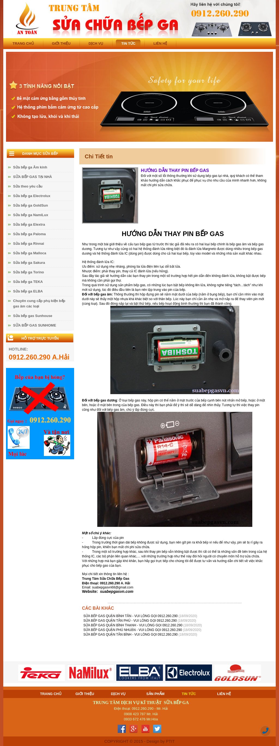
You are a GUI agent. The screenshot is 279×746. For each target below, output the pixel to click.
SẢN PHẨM (155, 694)
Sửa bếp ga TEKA (28, 282)
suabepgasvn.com (116, 591)
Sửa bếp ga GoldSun (30, 205)
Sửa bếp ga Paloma (29, 234)
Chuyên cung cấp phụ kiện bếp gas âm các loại (39, 303)
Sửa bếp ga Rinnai (28, 243)
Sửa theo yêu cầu (28, 186)
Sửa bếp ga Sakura (29, 263)
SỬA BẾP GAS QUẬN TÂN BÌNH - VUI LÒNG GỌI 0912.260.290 (130, 634)
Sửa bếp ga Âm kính (30, 167)
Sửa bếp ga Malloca (29, 253)
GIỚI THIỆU (61, 43)
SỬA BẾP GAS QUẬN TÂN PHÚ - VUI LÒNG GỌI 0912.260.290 (130, 621)
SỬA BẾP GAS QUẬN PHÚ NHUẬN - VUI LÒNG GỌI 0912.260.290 (133, 630)
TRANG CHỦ (23, 43)
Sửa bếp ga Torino (28, 272)
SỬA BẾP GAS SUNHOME (34, 325)
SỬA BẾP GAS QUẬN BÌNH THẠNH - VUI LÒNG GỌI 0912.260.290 (133, 625)
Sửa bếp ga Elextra (29, 224)
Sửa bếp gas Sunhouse (32, 316)
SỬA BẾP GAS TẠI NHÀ (32, 177)
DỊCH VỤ (96, 43)
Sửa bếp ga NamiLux (30, 215)
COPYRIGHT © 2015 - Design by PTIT (139, 741)
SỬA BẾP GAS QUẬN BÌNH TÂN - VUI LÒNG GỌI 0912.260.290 (130, 616)
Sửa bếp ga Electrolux (31, 196)
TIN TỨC (128, 43)
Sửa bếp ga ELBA (28, 291)
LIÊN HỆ (160, 43)
